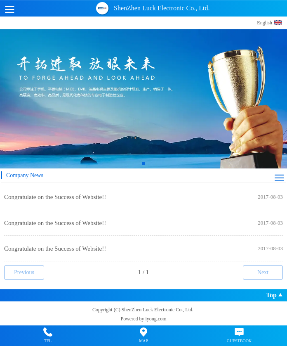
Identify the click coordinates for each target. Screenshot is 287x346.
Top (274, 296)
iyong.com (156, 319)
